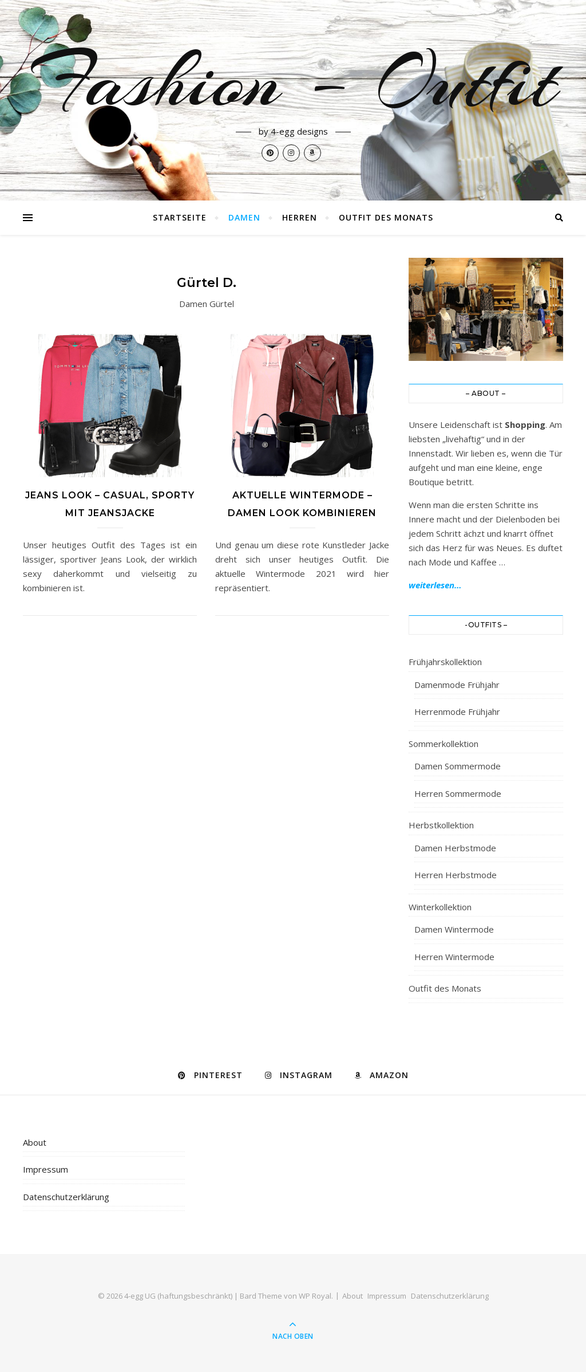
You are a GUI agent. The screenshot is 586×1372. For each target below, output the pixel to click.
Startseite (180, 217)
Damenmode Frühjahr (457, 684)
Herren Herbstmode (455, 874)
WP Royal (315, 1296)
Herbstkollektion (441, 825)
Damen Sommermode (457, 766)
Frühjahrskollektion (445, 661)
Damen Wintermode (454, 929)
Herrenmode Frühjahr (457, 711)
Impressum (45, 1169)
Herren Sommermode (457, 793)
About (34, 1142)
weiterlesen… (435, 585)
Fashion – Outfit (293, 81)
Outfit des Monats (386, 217)
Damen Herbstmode (455, 848)
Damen (244, 217)
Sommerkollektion (443, 743)
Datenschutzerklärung (66, 1196)
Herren (299, 217)
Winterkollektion (440, 907)
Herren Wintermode (454, 956)
